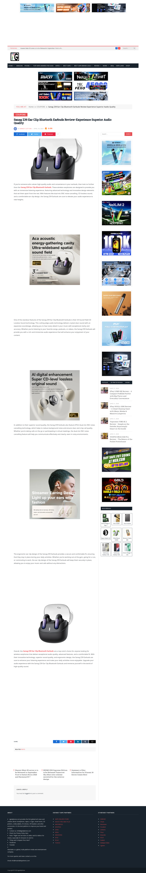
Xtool (102, 837)
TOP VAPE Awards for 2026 (43, 66)
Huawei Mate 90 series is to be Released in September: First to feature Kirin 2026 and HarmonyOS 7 (42, 48)
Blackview (103, 824)
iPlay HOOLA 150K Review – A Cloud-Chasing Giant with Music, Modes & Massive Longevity (120, 410)
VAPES (57, 66)
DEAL (112, 66)
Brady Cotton (26, 129)
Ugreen (102, 845)
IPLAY (57, 840)
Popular (105, 382)
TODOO (57, 843)
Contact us (12, 831)
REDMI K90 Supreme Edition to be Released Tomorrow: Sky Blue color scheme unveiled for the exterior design (55, 774)
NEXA (57, 832)
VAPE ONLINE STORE (62, 819)
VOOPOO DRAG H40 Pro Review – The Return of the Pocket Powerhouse (121, 439)
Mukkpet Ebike (104, 843)
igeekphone (21, 870)
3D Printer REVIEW (117, 382)
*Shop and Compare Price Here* (19, 840)
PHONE (27, 66)
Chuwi (102, 822)
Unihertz (103, 830)
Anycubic (103, 835)
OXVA (57, 830)
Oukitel (102, 840)
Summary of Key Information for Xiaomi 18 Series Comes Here (82, 772)
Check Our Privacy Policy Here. (19, 833)
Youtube (12, 845)
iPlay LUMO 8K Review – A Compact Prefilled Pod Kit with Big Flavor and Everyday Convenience (121, 395)
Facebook (12, 842)
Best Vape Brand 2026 (82, 66)
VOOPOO (58, 827)
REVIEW (96, 66)
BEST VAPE (67, 66)
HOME (10, 66)
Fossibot (103, 827)
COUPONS (21, 114)
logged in (28, 793)
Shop (128, 66)
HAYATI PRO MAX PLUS (62, 822)
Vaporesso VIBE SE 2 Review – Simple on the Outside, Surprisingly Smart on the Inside (119, 425)
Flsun (102, 832)
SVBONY (103, 819)
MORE (105, 66)
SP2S (56, 837)
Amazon (19, 66)
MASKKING (58, 835)
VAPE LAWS (120, 66)
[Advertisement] (73, 29)
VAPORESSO (59, 824)
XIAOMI (127, 382)
